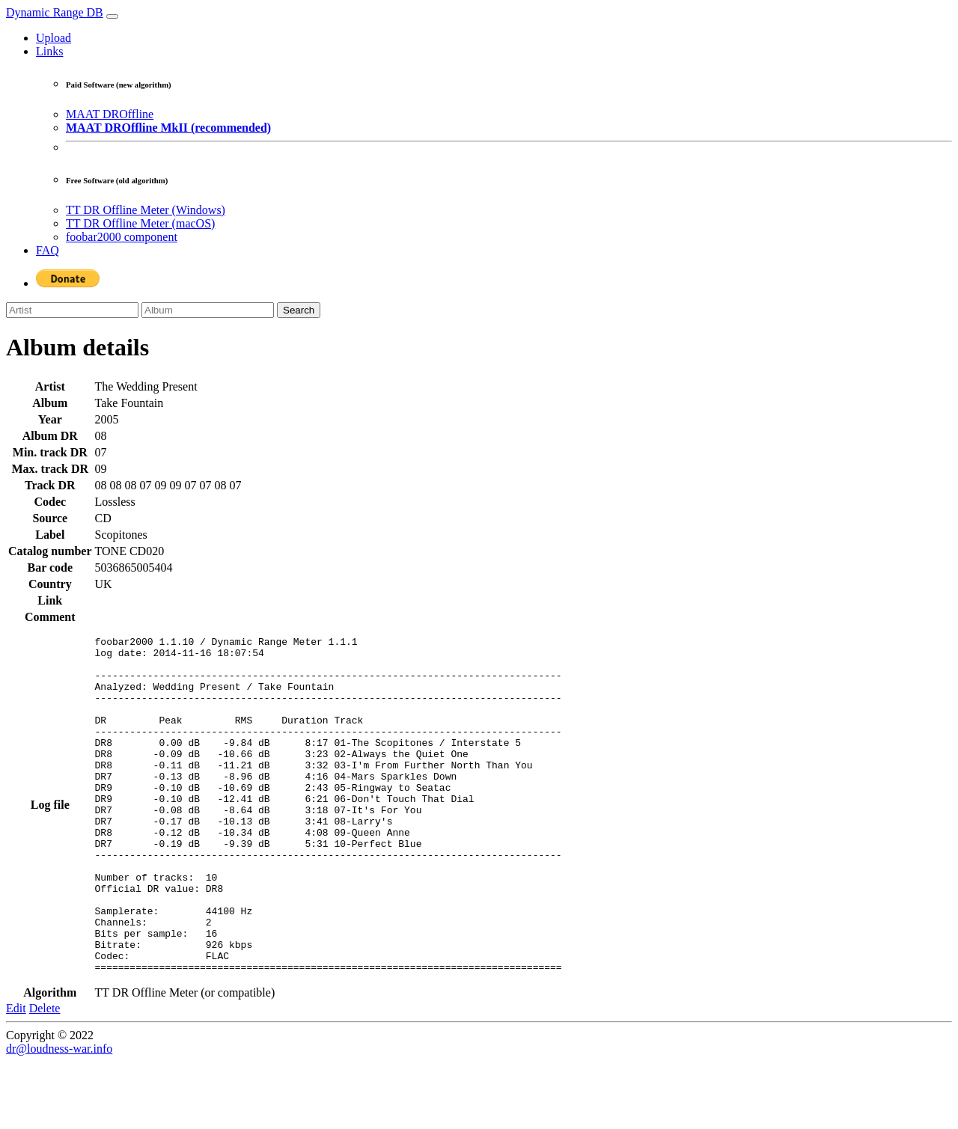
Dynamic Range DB (54, 12)
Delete (45, 1075)
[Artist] (72, 310)
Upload (53, 37)
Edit (16, 1075)
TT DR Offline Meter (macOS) (140, 223)
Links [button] (49, 51)
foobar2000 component (121, 236)
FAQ (47, 250)
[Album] (207, 310)
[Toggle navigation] (112, 16)
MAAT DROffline (109, 114)
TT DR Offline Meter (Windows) (145, 210)
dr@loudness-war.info (59, 1116)
